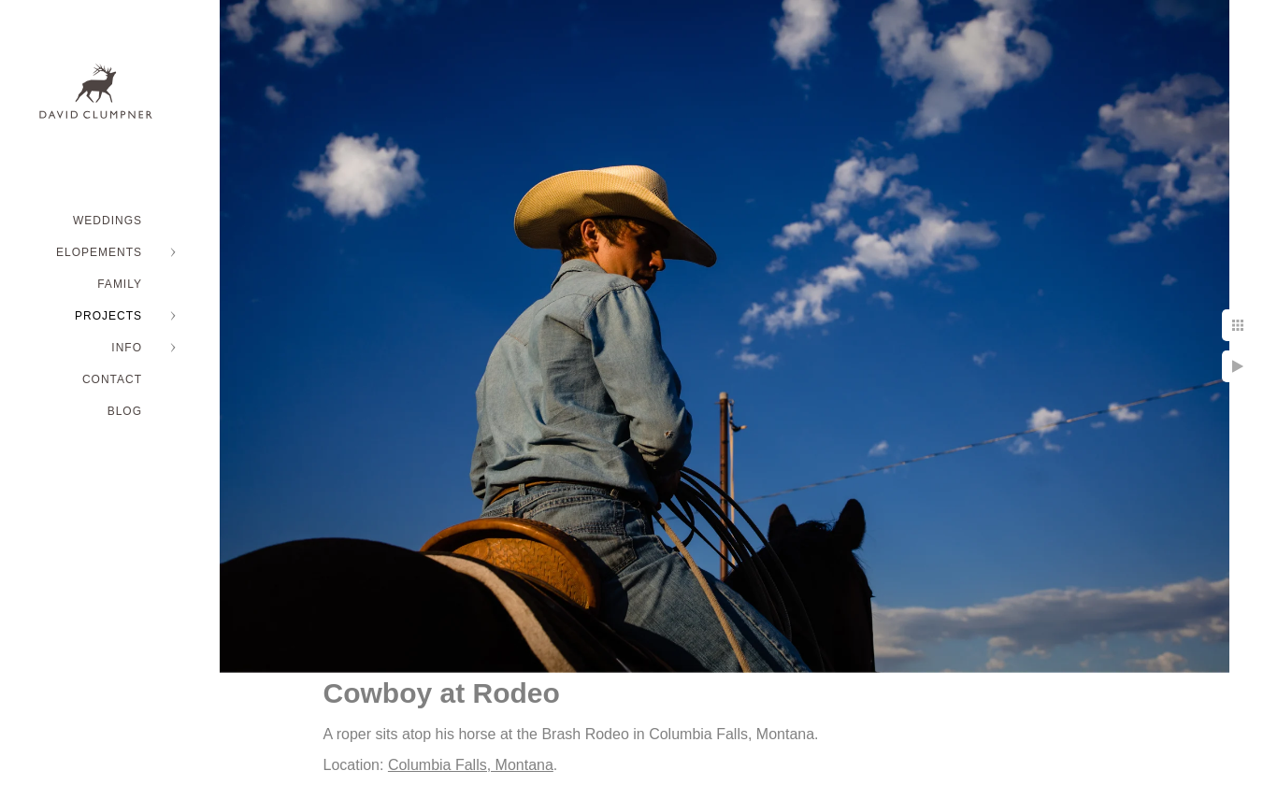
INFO (126, 347)
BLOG (125, 411)
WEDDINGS (107, 220)
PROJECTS (108, 315)
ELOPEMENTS (99, 252)
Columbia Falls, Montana (470, 765)
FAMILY (119, 284)
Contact (112, 379)
